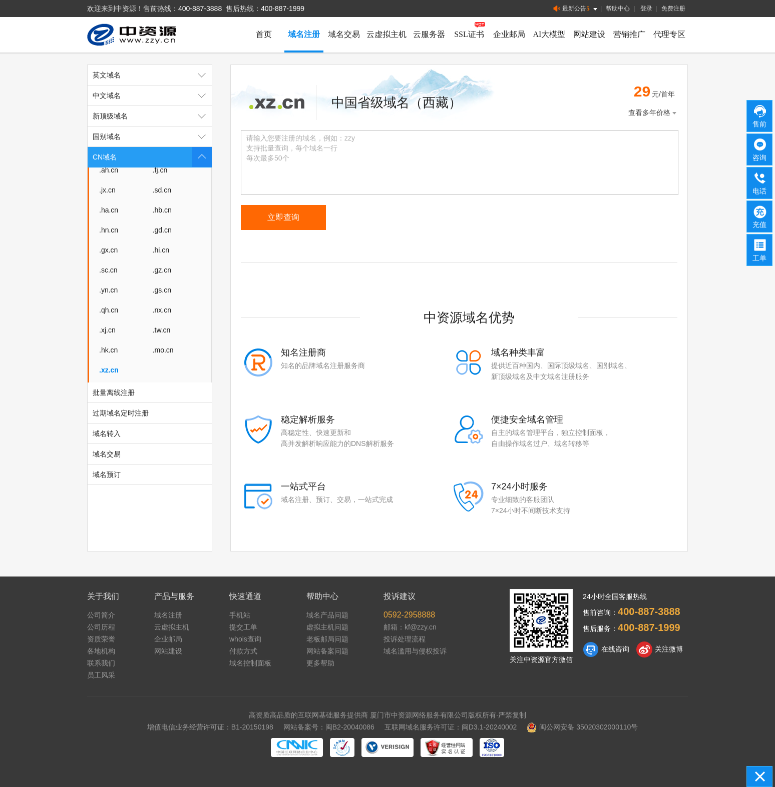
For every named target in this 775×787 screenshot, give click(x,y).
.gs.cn (162, 290)
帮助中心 (618, 8)
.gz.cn (162, 270)
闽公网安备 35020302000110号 (582, 727)
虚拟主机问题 (327, 627)
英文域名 (152, 75)
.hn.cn (108, 230)
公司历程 (101, 627)
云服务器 (429, 34)
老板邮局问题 (327, 639)
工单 (760, 249)
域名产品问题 (327, 615)
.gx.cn (108, 250)
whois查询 (245, 639)
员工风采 (101, 675)
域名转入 (107, 434)
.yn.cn (108, 290)
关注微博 (659, 650)
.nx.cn (162, 310)
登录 (646, 8)
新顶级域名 (152, 116)
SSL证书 (469, 34)
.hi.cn (161, 250)
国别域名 (152, 136)
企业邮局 (509, 34)
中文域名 (152, 96)
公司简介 (101, 615)
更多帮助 (320, 663)
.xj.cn (107, 330)
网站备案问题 (327, 651)
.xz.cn (109, 370)
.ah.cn (108, 170)
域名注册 (304, 34)
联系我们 (101, 663)
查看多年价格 (653, 112)
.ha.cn (108, 210)
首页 (264, 34)
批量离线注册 (114, 392)
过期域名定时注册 (121, 413)
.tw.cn (162, 330)
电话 (760, 182)
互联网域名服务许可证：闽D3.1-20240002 (450, 727)
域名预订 (107, 474)
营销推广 (629, 34)
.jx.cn (107, 190)
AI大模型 (549, 34)
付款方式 (243, 651)
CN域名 (152, 157)
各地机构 (101, 651)
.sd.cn (162, 190)
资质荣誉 (101, 639)
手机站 (239, 615)
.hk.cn (108, 350)
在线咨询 (606, 650)
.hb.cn (162, 210)
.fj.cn (160, 170)
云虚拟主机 (386, 34)
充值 (760, 216)
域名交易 (344, 34)
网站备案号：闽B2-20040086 (328, 727)
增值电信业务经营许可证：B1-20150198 (210, 727)
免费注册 (673, 8)
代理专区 (669, 34)
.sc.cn (108, 270)
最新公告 (576, 8)
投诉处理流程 (404, 639)
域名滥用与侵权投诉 (415, 651)
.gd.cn (162, 230)
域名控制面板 (250, 663)
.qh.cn (108, 310)
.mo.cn (163, 350)
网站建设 (589, 34)
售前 (760, 115)
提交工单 (243, 627)
